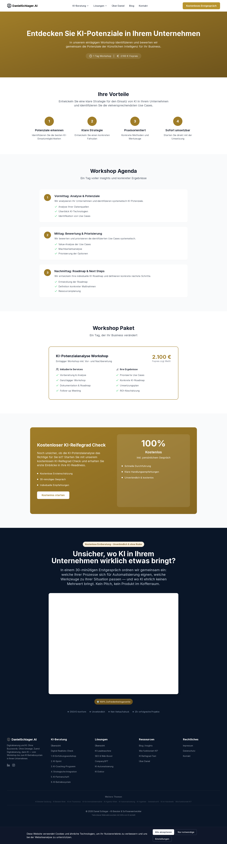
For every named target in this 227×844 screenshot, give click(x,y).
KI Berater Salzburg (43, 802)
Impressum (188, 745)
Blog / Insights (146, 745)
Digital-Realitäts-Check (62, 751)
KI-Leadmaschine (103, 751)
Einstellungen (162, 839)
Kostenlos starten (53, 495)
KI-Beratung (81, 5)
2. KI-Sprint (56, 761)
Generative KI (153, 802)
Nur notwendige (186, 832)
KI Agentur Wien (110, 802)
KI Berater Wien (59, 802)
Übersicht (56, 745)
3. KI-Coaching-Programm (63, 766)
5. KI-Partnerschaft (60, 777)
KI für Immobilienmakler (92, 802)
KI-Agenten (141, 802)
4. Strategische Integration (64, 771)
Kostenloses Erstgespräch (201, 5)
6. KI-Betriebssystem (61, 782)
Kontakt (143, 5)
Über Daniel (118, 5)
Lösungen (100, 5)
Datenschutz (189, 751)
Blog (131, 5)
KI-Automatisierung (104, 766)
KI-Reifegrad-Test (147, 756)
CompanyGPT (101, 761)
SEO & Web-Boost (103, 756)
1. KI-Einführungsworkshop (63, 756)
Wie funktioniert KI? (148, 751)
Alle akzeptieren (163, 832)
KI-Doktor (99, 771)
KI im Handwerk (167, 802)
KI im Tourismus (74, 802)
